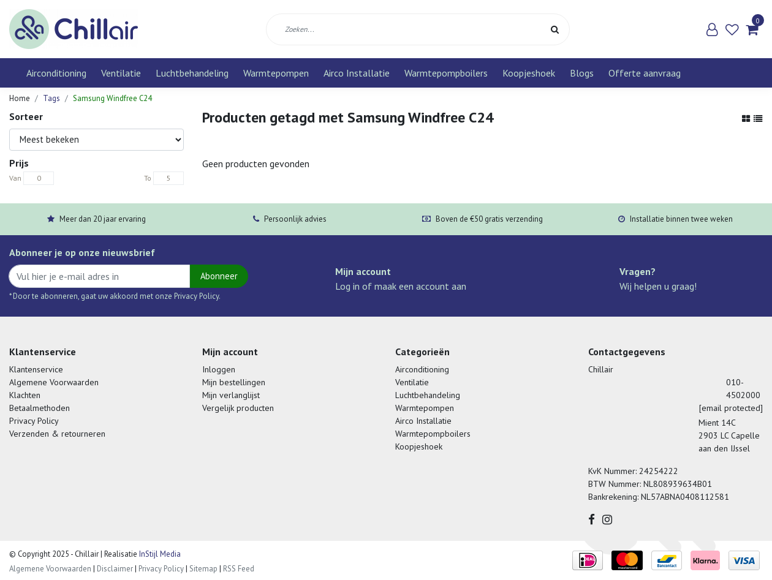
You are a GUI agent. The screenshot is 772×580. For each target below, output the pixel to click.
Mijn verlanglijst (231, 395)
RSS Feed (238, 568)
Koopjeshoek (528, 73)
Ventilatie (121, 73)
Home (19, 98)
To (147, 178)
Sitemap (203, 568)
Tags (51, 98)
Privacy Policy (34, 420)
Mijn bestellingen (233, 382)
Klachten (24, 395)
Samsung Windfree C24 (112, 98)
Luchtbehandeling (192, 73)
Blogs (582, 73)
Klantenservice (36, 369)
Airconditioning (56, 73)
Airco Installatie (357, 73)
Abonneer (219, 276)
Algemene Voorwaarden (54, 382)
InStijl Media (159, 554)
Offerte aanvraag (644, 73)
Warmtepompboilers (446, 73)
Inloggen (218, 369)
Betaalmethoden (39, 407)
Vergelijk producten (238, 407)
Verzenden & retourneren (57, 433)
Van (15, 178)
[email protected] (731, 407)
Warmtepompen (276, 73)
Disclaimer (115, 568)
